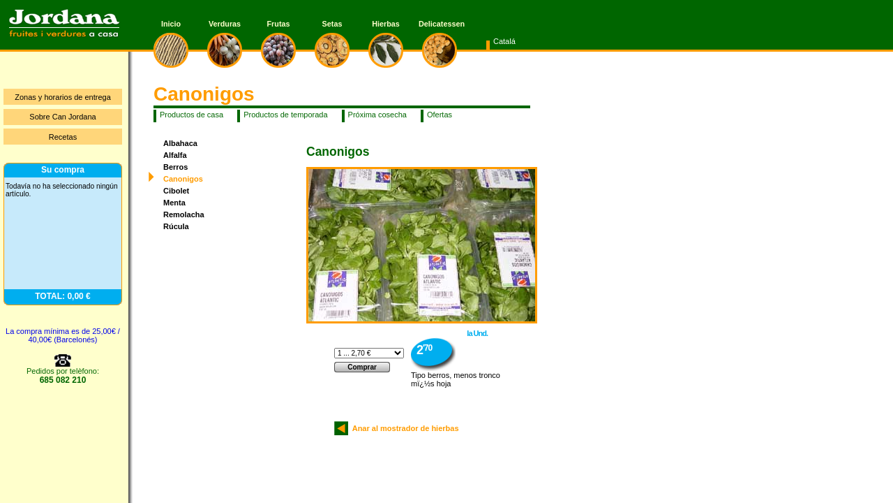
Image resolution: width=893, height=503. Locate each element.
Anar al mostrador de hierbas (403, 428)
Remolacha (183, 214)
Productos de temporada (285, 114)
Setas (332, 24)
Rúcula (176, 226)
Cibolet (176, 191)
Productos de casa (191, 114)
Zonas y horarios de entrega (63, 97)
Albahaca (180, 143)
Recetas (63, 137)
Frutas (278, 24)
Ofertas (439, 114)
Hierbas (386, 24)
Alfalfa (175, 155)
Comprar (362, 367)
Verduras (225, 24)
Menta (174, 202)
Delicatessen (439, 24)
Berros (175, 167)
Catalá (504, 41)
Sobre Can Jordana (62, 116)
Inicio (171, 24)
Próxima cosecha (377, 114)
